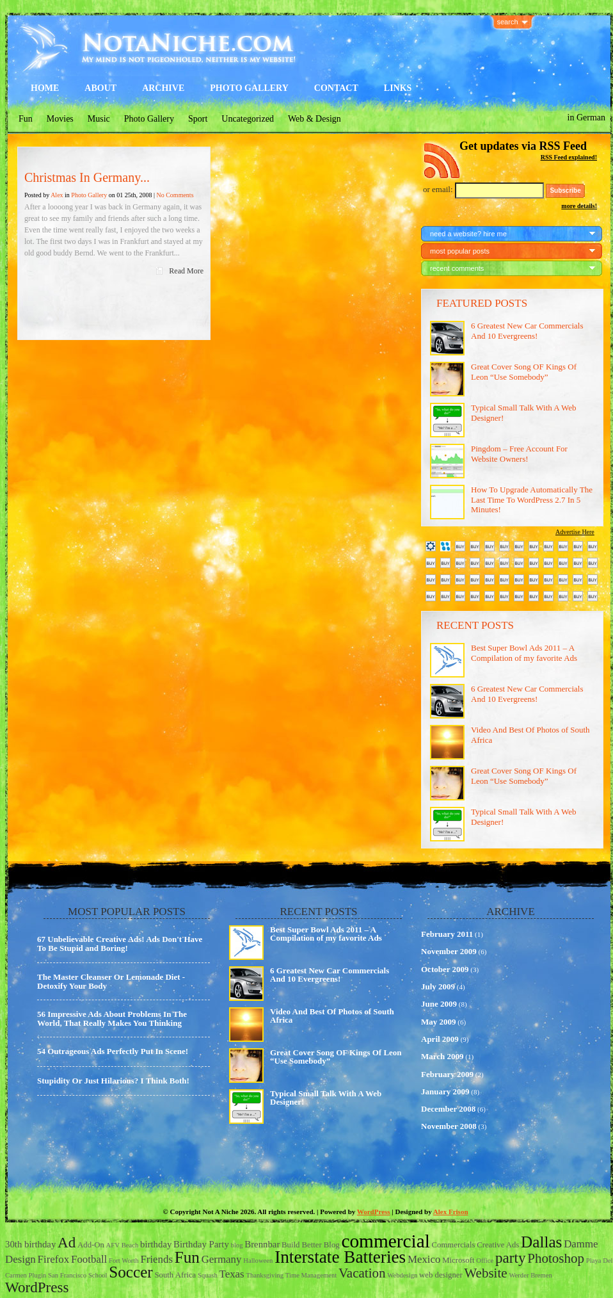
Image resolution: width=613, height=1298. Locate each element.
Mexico (424, 1259)
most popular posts (460, 251)
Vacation (362, 1273)
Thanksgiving (264, 1275)
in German (586, 117)
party (510, 1257)
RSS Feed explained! (569, 157)
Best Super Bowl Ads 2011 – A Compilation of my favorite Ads (524, 653)
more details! (579, 205)
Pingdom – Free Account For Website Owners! (519, 454)
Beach (130, 1245)
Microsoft (458, 1260)
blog (237, 1245)
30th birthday (30, 1244)
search (507, 22)
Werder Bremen (530, 1275)
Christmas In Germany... (87, 177)
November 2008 (449, 1126)
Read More (186, 270)
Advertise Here (574, 531)
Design (20, 1259)
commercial (385, 1241)
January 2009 (445, 1091)
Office (484, 1260)
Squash (208, 1275)
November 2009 (449, 951)
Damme (581, 1244)
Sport (197, 119)
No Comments (174, 195)
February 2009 (447, 1074)
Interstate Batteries (340, 1257)
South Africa (175, 1274)
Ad (67, 1242)
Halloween (258, 1260)
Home (45, 88)
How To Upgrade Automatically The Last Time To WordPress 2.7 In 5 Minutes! (532, 499)
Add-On (90, 1244)
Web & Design (314, 119)
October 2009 (445, 969)
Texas (231, 1274)
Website (485, 1273)
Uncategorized (247, 119)
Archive (163, 88)
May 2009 (438, 1021)
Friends (156, 1259)
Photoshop (555, 1258)
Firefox (54, 1259)
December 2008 (448, 1109)
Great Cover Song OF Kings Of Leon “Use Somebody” (524, 372)
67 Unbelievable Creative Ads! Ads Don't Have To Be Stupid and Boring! (119, 943)
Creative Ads (498, 1244)
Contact (336, 88)
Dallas (541, 1242)
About (100, 88)
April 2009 (440, 1039)
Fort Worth (124, 1260)
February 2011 (447, 934)
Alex (57, 195)
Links (398, 88)
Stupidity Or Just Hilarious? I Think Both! (113, 1080)
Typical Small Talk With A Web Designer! (325, 1098)
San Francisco (67, 1275)
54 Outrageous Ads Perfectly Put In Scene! (112, 1051)
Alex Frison (450, 1211)
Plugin (37, 1275)
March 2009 (442, 1056)
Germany (222, 1259)
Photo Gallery (249, 88)
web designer (441, 1274)
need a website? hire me (468, 234)
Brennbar (262, 1244)
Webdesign (402, 1275)
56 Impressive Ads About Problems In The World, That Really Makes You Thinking (112, 1018)
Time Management (311, 1275)
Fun (26, 119)
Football (89, 1259)
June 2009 (439, 1004)
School (97, 1275)
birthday (155, 1244)
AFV (113, 1245)
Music (99, 119)
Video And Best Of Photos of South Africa (332, 1016)
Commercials (453, 1244)
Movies (60, 119)
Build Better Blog (311, 1244)
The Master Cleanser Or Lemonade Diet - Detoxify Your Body (111, 981)
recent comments (457, 268)
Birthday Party (201, 1244)
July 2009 (438, 986)
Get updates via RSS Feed (523, 146)
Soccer (131, 1272)
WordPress (373, 1211)
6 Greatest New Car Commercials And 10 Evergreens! (527, 331)
